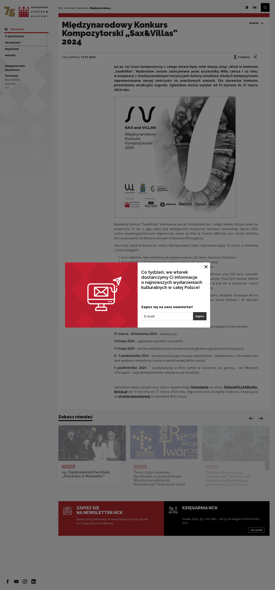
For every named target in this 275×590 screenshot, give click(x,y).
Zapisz (199, 316)
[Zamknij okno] (206, 266)
